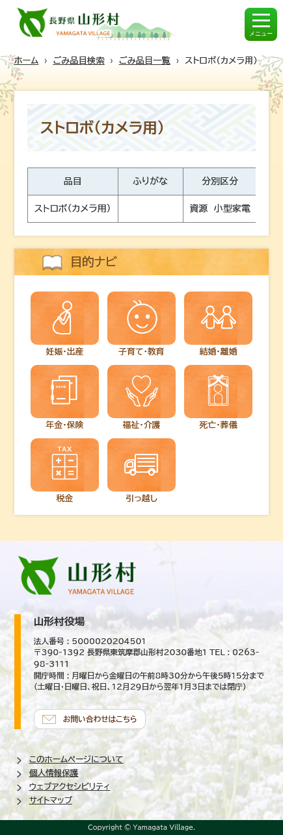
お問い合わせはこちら (100, 719)
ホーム (26, 60)
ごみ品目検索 (78, 60)
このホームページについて (76, 759)
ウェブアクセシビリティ (70, 786)
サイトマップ (50, 800)
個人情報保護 (54, 773)
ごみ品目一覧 (144, 60)
